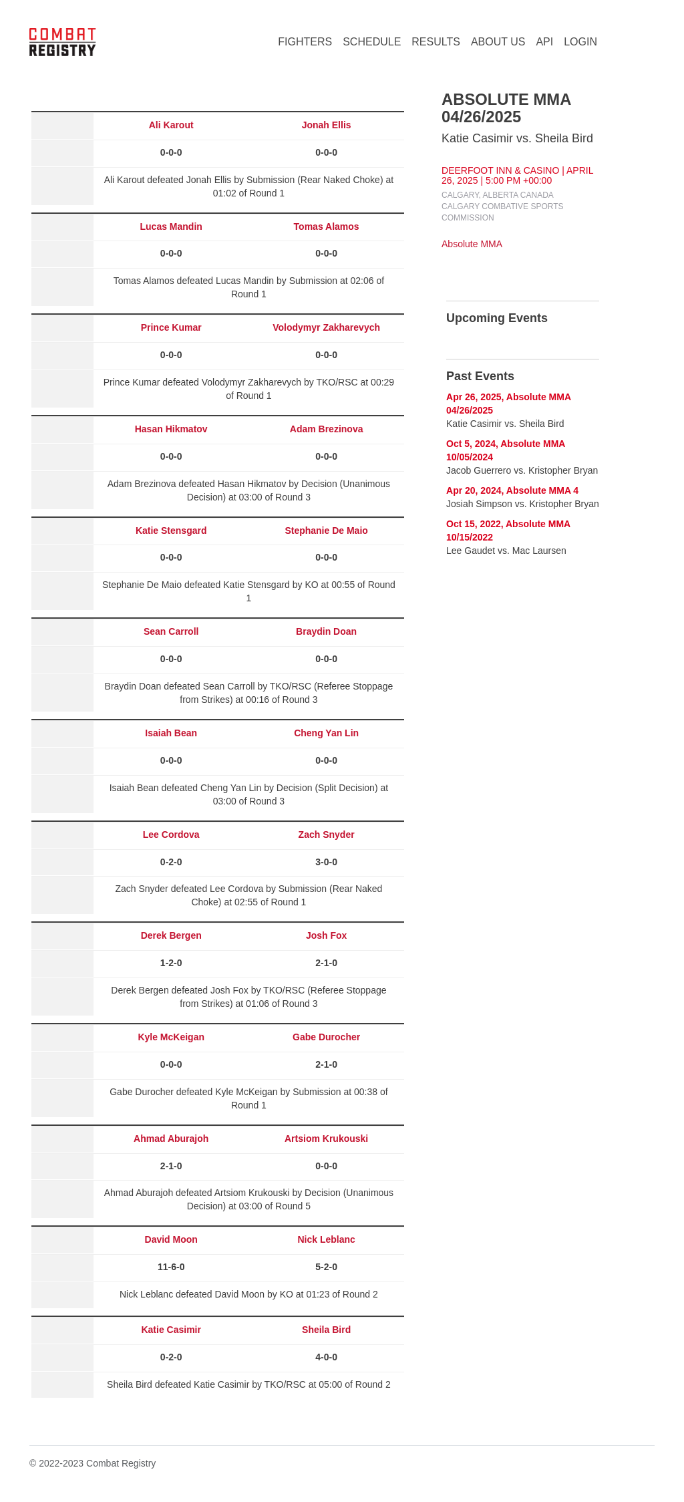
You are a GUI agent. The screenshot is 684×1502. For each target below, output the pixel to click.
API (544, 41)
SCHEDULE (372, 41)
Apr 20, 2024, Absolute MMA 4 (512, 490)
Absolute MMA (472, 244)
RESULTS (435, 41)
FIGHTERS (305, 41)
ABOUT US (498, 41)
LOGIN (580, 41)
